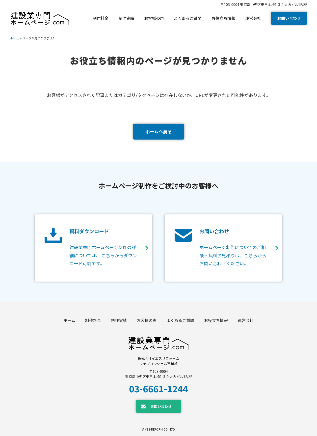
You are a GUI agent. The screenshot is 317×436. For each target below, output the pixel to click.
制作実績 (119, 320)
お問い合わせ (289, 18)
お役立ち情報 (216, 320)
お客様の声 (147, 320)
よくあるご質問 (180, 320)
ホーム (14, 38)
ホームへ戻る (158, 131)
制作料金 (93, 320)
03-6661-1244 (158, 388)
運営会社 (246, 320)
